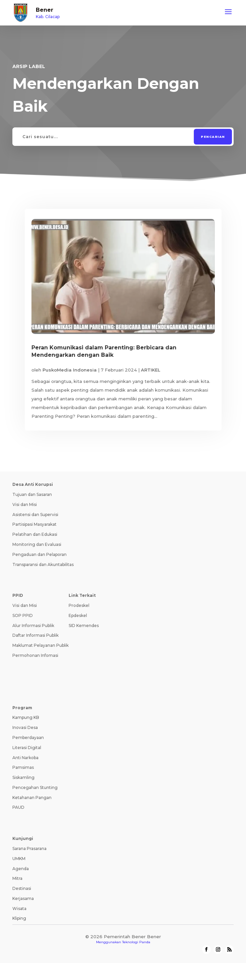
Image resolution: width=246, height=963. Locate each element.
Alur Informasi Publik (33, 625)
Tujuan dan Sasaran (32, 494)
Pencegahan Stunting (35, 787)
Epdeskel (78, 615)
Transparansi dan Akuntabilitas (43, 564)
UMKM (18, 858)
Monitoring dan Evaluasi (36, 544)
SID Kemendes (84, 625)
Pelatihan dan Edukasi (34, 534)
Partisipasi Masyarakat (34, 524)
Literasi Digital (26, 747)
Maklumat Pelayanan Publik (40, 645)
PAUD (18, 807)
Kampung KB (25, 717)
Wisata (19, 908)
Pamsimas (23, 767)
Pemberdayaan (28, 737)
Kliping (19, 918)
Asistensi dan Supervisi (35, 514)
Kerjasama (23, 898)
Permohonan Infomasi (35, 655)
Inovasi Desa (25, 727)
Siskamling (23, 777)
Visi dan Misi (24, 504)
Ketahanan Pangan (32, 797)
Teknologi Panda (136, 942)
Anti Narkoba (25, 757)
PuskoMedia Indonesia (70, 370)
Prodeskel (79, 605)
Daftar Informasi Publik (35, 635)
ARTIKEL (150, 370)
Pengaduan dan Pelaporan (39, 554)
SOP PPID (22, 615)
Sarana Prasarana (29, 848)
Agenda (20, 868)
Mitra (17, 878)
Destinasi (21, 888)
